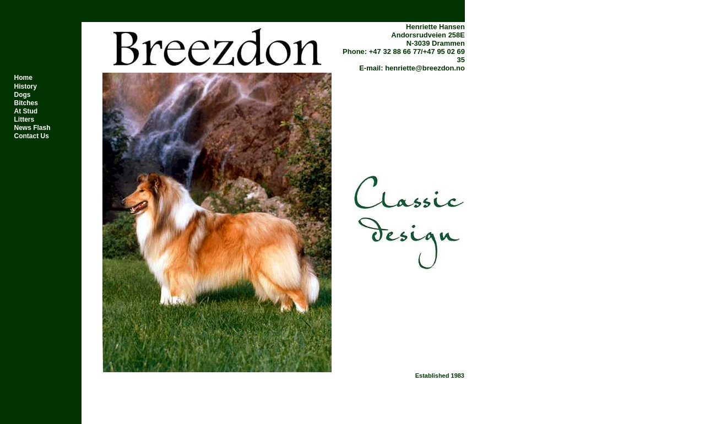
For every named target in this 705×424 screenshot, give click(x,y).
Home (23, 77)
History (25, 86)
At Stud (26, 111)
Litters (24, 119)
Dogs (22, 95)
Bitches (26, 103)
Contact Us (31, 136)
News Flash (32, 128)
